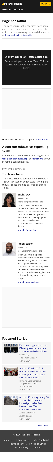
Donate (37, 447)
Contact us (42, 139)
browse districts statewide (18, 35)
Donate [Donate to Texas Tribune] (45, 3)
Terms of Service (18, 443)
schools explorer (12, 9)
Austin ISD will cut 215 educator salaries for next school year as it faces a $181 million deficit (33, 373)
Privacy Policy (22, 447)
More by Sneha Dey (27, 230)
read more (37, 158)
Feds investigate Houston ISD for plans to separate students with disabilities (33, 348)
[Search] (49, 9)
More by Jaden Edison (28, 282)
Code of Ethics (38, 443)
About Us (9, 440)
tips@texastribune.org (15, 158)
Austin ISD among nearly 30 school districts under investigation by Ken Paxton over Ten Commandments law (34, 403)
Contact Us (23, 440)
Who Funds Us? (41, 440)
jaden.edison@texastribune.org (31, 251)
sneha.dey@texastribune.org (30, 202)
